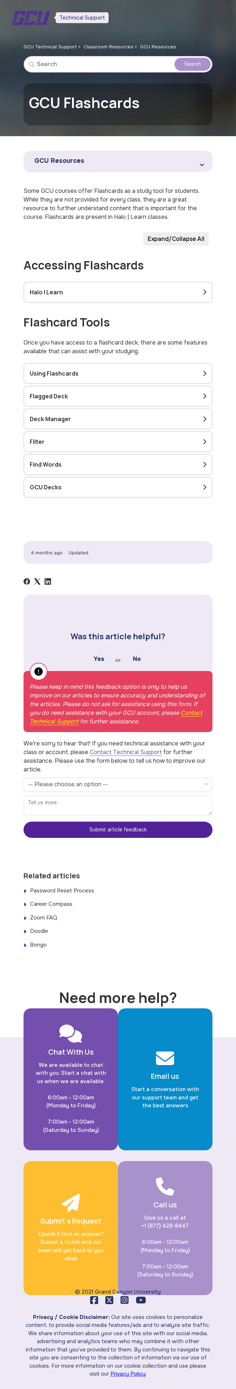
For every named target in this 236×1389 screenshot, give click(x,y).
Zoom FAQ (43, 917)
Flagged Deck (49, 396)
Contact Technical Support (126, 752)
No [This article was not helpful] (137, 659)
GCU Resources (158, 47)
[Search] (118, 64)
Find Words (46, 464)
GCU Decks (46, 487)
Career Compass (51, 904)
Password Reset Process (62, 890)
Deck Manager (50, 419)
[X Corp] (37, 581)
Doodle (39, 931)
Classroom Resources (108, 47)
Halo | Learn (46, 292)
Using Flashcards (54, 373)
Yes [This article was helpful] (99, 659)
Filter (37, 442)
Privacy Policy (128, 1373)
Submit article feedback (118, 829)
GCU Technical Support (50, 47)
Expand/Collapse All (176, 239)
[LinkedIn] (48, 581)
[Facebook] (27, 581)
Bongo (38, 944)
